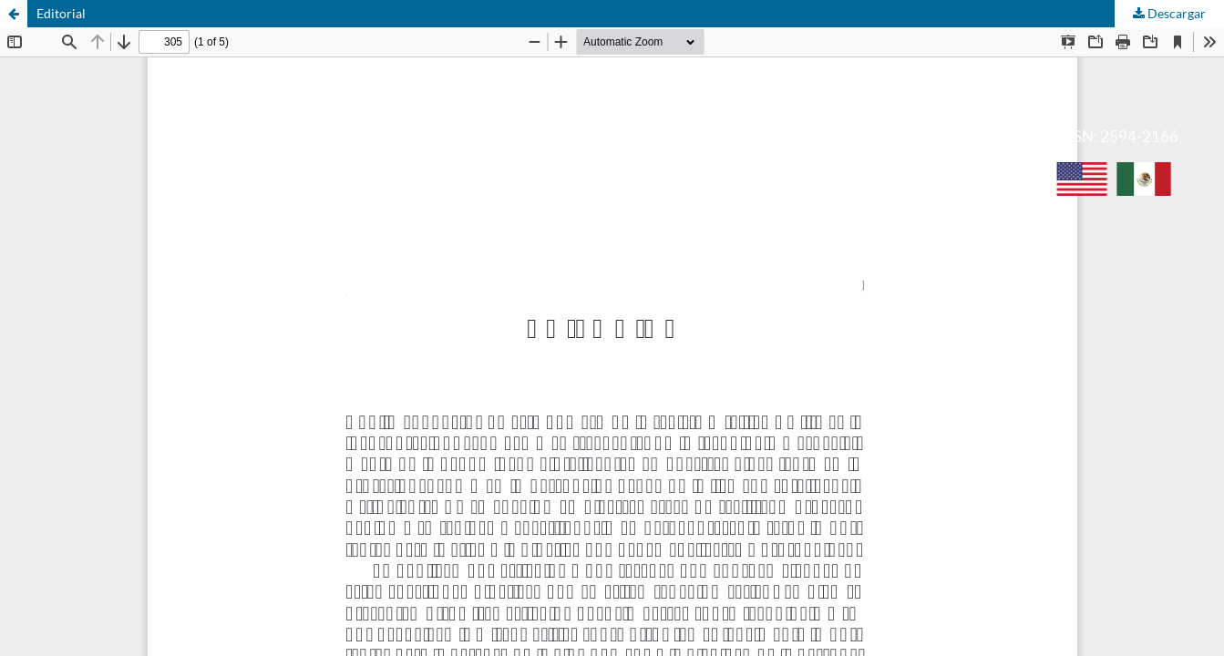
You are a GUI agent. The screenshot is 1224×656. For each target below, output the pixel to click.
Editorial (61, 13)
